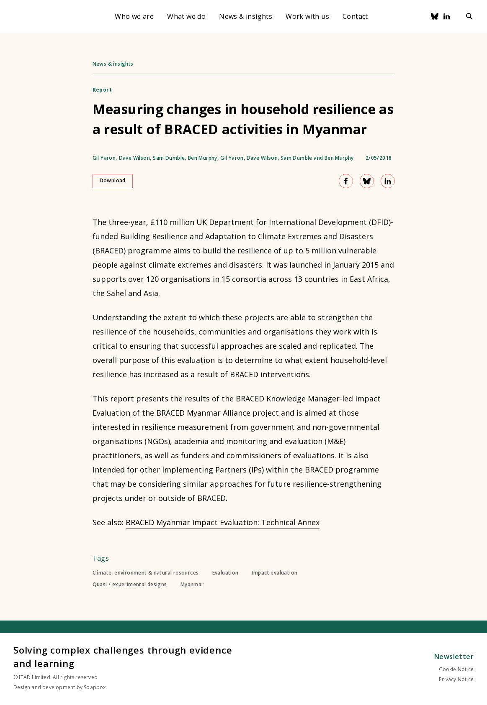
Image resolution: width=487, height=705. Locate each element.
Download (113, 180)
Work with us (307, 16)
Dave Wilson (134, 158)
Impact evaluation (275, 572)
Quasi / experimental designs (130, 584)
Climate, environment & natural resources (146, 572)
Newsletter (454, 656)
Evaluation (225, 572)
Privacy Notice (456, 679)
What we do (186, 16)
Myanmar (192, 584)
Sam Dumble (169, 158)
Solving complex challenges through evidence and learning (122, 656)
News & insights (245, 16)
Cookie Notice (456, 669)
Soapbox (95, 687)
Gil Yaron (104, 158)
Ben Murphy (202, 158)
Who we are (134, 16)
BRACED (109, 250)
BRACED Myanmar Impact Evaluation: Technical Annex (223, 522)
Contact (355, 16)
